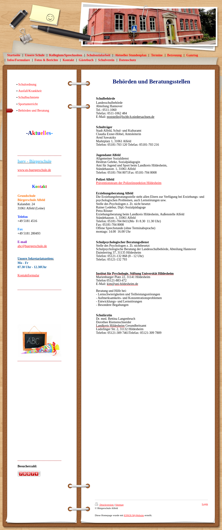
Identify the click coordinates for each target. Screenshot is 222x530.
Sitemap (119, 504)
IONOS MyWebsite (134, 515)
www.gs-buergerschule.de (34, 170)
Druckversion (104, 504)
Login (205, 504)
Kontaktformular (28, 275)
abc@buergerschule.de (32, 246)
